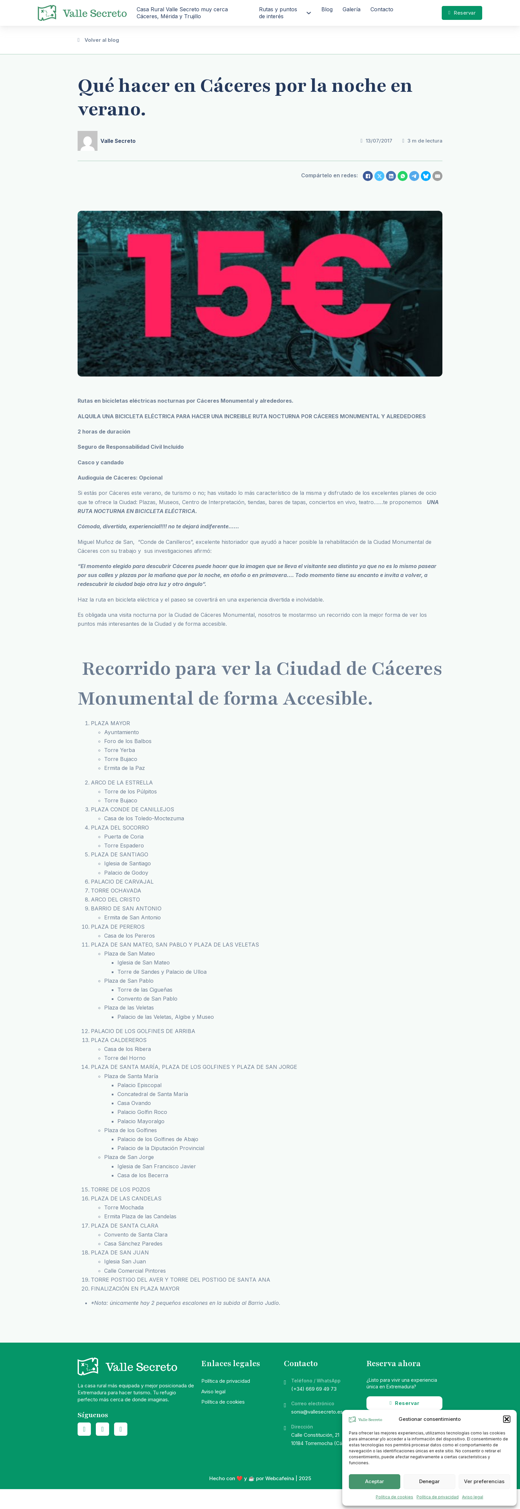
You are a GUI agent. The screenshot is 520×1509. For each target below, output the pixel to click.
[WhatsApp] (403, 176)
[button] (506, 1419)
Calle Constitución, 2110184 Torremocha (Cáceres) (324, 1439)
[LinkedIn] (391, 176)
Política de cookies (394, 1496)
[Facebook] (368, 176)
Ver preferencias (484, 1481)
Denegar (429, 1481)
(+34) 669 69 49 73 (314, 1389)
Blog (327, 9)
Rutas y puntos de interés (278, 13)
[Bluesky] (426, 176)
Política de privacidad (438, 1496)
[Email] (437, 176)
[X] (379, 176)
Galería (351, 9)
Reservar (462, 13)
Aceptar (374, 1481)
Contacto (381, 9)
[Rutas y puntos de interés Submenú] (308, 13)
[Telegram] (414, 176)
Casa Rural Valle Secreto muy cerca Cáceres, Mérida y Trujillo (182, 13)
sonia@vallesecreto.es (317, 1412)
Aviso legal (472, 1496)
